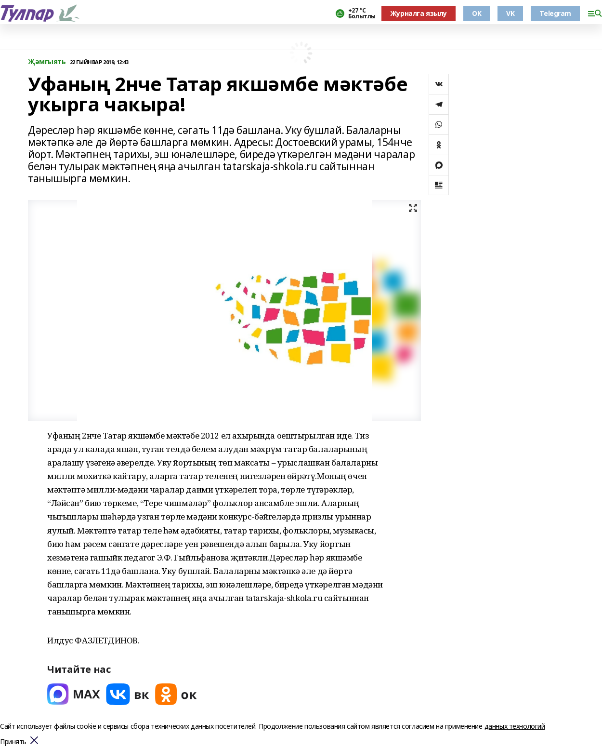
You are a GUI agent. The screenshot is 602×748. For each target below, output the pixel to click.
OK (476, 13)
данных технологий (514, 726)
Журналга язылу (418, 13)
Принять (13, 742)
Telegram (555, 13)
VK (510, 13)
